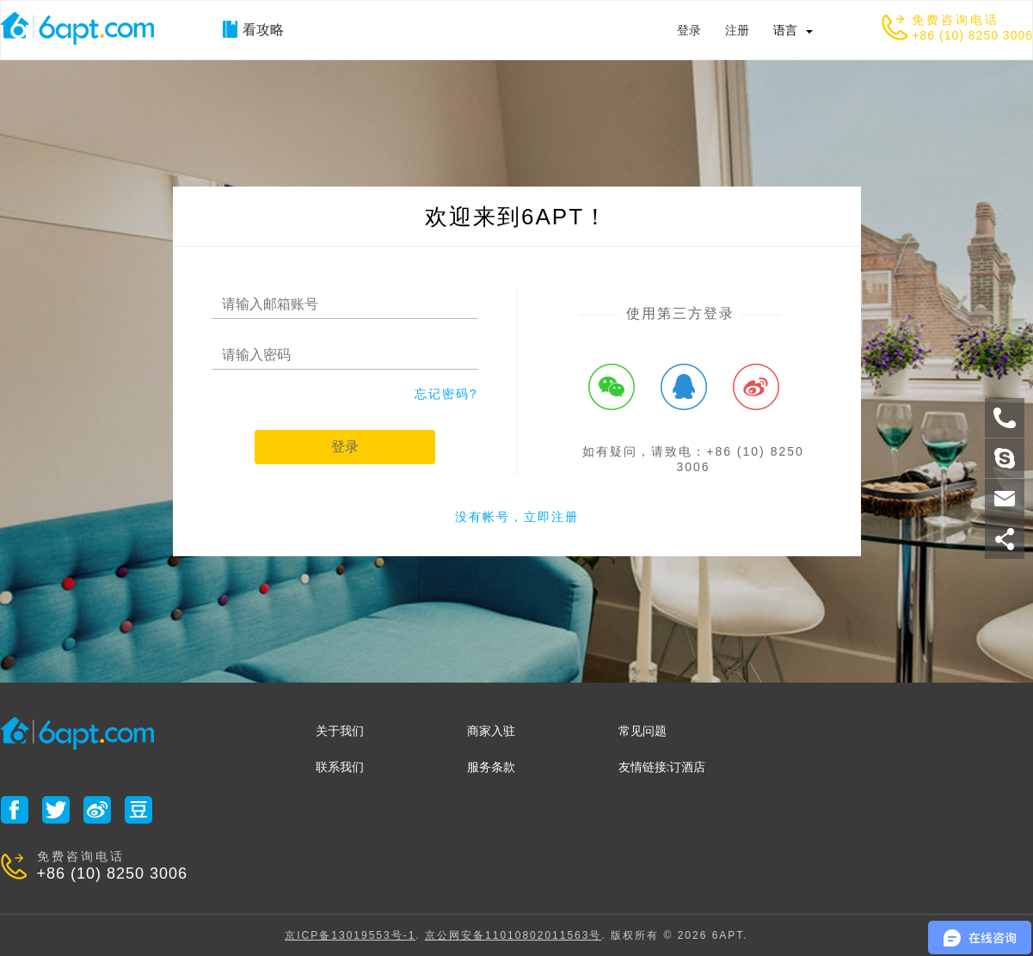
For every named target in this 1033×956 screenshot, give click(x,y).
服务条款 (491, 767)
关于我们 (340, 731)
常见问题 (642, 731)
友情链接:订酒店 (662, 767)
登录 (689, 30)
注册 (737, 30)
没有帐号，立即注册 (517, 517)
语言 (785, 30)
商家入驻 (491, 731)
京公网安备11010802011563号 (513, 935)
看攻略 (253, 29)
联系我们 (340, 767)
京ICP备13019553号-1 (350, 935)
